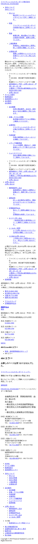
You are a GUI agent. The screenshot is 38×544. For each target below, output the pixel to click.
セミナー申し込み (15, 515)
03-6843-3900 (9, 323)
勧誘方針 (8, 531)
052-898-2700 (9, 328)
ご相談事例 (13, 482)
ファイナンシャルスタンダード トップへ (15, 372)
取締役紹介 (9, 468)
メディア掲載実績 (15, 498)
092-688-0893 (9, 340)
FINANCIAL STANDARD (10, 389)
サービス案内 (10, 465)
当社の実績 (13, 480)
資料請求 (4, 385)
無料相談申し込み (15, 508)
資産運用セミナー (11, 470)
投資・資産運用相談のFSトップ (16, 351)
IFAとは (12, 476)
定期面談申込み (14, 513)
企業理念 (12, 496)
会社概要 (12, 490)
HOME (7, 464)
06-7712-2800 (9, 334)
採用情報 (12, 503)
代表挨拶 (12, 494)
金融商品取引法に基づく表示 (15, 529)
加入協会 (8, 535)
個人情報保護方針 (11, 527)
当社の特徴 (13, 478)
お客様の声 (13, 484)
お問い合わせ (10, 184)
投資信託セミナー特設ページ (19, 523)
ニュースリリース (15, 500)
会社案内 (8, 103)
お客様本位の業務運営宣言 (14, 533)
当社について (10, 9)
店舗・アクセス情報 (16, 492)
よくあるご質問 (14, 517)
